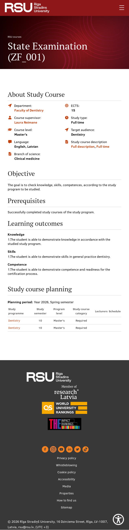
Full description (83, 146)
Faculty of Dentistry (28, 110)
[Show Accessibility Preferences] (118, 519)
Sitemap (66, 507)
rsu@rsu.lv (26, 527)
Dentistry (14, 321)
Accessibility (66, 479)
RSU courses (14, 36)
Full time (102, 146)
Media (66, 486)
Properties (66, 493)
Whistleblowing (66, 465)
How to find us (66, 500)
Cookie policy (66, 472)
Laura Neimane (25, 122)
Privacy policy (66, 458)
